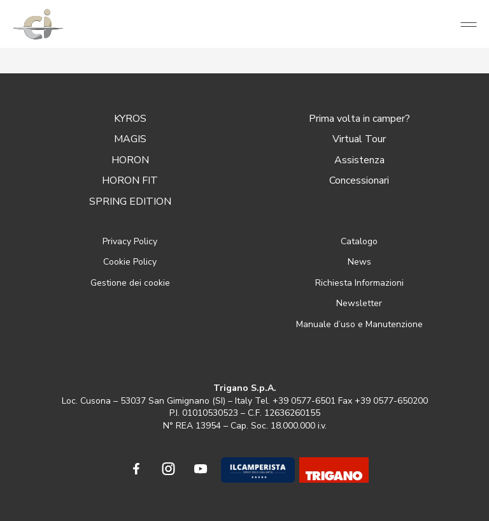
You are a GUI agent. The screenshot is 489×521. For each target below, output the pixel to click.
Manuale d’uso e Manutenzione (359, 324)
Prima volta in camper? (359, 119)
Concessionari (359, 180)
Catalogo (359, 241)
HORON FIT (130, 180)
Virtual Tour (359, 139)
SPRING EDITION (130, 201)
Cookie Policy (130, 262)
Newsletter (359, 303)
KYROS (130, 119)
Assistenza (359, 160)
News (359, 262)
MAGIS (130, 139)
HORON (130, 160)
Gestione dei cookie (130, 283)
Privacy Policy (130, 241)
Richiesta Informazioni (359, 283)
